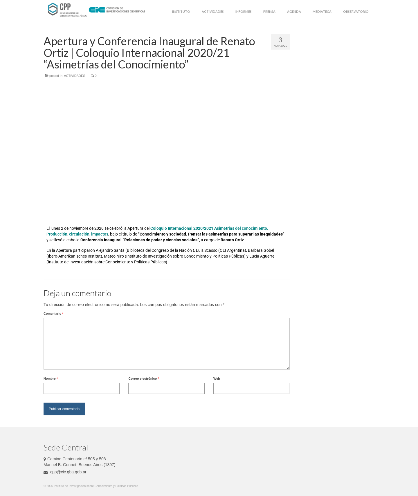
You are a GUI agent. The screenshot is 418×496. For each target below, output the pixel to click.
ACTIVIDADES (74, 75)
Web (216, 378)
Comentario (53, 313)
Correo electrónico (143, 378)
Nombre (51, 378)
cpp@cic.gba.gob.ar (65, 472)
